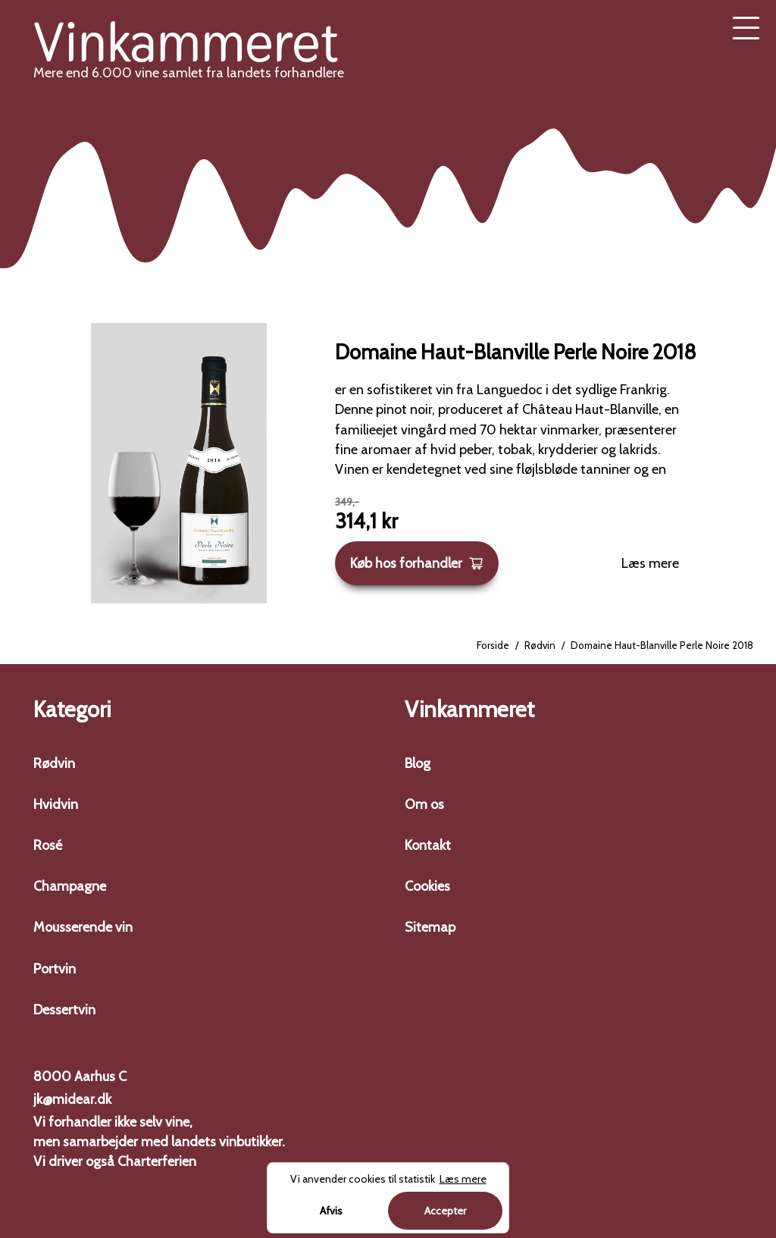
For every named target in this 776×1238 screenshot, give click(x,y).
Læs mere (650, 563)
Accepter (445, 1211)
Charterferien (156, 1161)
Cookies (427, 886)
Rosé (47, 845)
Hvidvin (55, 804)
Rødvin (539, 645)
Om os (424, 804)
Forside (493, 645)
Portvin (54, 969)
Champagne (69, 886)
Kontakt (428, 845)
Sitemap (430, 927)
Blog (417, 763)
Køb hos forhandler (416, 563)
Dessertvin (64, 1009)
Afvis (331, 1211)
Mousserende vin (83, 927)
